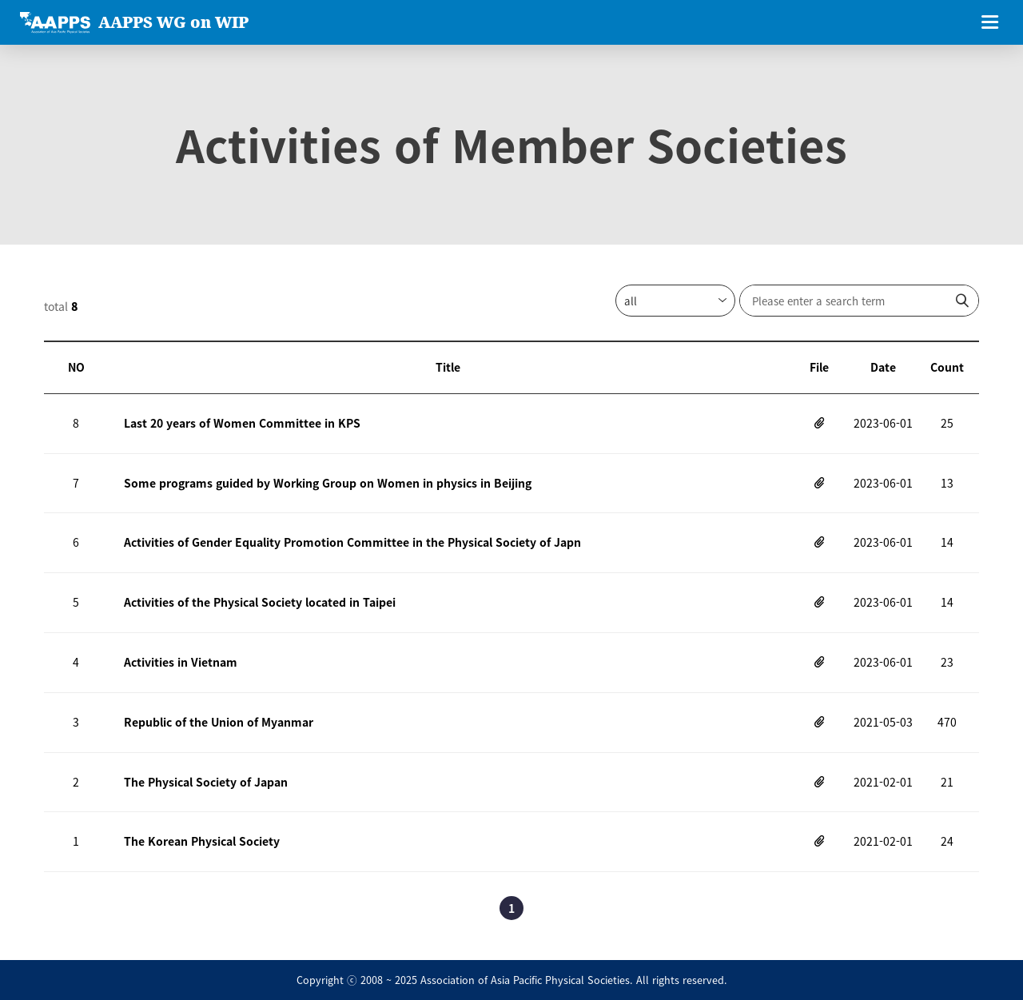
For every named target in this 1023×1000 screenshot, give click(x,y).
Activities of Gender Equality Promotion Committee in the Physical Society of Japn (352, 542)
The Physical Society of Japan (206, 782)
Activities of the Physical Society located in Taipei (260, 602)
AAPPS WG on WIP (173, 22)
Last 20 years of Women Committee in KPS (242, 423)
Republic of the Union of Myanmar (218, 722)
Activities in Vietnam (180, 662)
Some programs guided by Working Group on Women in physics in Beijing (327, 483)
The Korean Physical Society (202, 841)
